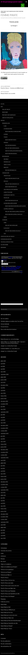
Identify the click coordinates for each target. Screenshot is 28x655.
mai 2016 (3, 387)
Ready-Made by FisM (5, 607)
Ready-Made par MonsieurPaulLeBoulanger (15, 206)
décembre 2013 (4, 425)
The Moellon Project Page (7, 241)
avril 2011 (3, 503)
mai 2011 (3, 500)
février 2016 (3, 396)
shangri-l (3, 345)
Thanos (5, 137)
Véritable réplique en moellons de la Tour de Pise (12, 321)
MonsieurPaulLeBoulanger (10, 203)
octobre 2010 (4, 519)
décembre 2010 (4, 514)
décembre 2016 (4, 385)
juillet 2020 (3, 377)
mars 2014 (3, 422)
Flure (5, 126)
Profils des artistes (5, 601)
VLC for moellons (5, 318)
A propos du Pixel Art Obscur (7, 236)
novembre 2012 (4, 452)
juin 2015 (3, 406)
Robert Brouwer (4, 339)
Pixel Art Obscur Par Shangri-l (12, 148)
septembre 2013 (4, 433)
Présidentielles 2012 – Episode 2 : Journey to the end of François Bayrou (13, 342)
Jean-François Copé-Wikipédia (11, 189)
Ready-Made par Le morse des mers (13, 131)
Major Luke (6, 197)
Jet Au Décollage (15, 339)
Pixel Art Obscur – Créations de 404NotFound (14, 87)
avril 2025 (3, 363)
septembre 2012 (4, 457)
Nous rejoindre (4, 244)
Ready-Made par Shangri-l (11, 153)
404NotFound (7, 175)
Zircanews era (5, 156)
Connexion (3, 638)
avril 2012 (3, 471)
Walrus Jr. (6, 167)
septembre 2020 (4, 374)
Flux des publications (5, 641)
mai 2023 (3, 369)
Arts (2, 106)
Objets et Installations (7, 117)
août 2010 (3, 524)
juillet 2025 (3, 361)
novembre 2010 (4, 516)
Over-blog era (5, 172)
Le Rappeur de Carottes (9, 195)
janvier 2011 (3, 511)
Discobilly (6, 159)
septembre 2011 (4, 490)
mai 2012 (3, 468)
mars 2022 (3, 371)
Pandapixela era (6, 123)
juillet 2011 (3, 495)
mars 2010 (3, 538)
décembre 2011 (4, 481)
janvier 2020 (3, 379)
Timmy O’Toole (7, 164)
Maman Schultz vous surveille (14, 92)
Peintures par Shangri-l (10, 145)
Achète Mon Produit (12, 345)
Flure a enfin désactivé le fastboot (8, 329)
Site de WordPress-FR (6, 646)
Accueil (2, 103)
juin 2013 (3, 436)
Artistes (3, 120)
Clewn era (4, 219)
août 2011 (3, 492)
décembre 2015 (4, 401)
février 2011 (3, 508)
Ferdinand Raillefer (5, 348)
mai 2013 (3, 438)
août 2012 (3, 460)
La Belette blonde (8, 192)
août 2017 (3, 382)
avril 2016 (3, 390)
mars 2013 (3, 441)
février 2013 (3, 444)
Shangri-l (6, 142)
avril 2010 (3, 535)
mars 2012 (3, 473)
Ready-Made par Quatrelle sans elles (13, 214)
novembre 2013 (4, 428)
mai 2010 (3, 532)
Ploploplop (6, 228)
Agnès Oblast (4, 341)
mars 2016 (3, 393)
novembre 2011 (4, 484)
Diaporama (3, 247)
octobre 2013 (4, 430)
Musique (3, 558)
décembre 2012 (4, 449)
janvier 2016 (3, 398)
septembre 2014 (4, 412)
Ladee (5, 222)
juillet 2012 (3, 463)
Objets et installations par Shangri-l (14, 150)
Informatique (4, 548)
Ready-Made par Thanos (10, 139)
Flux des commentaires (6, 643)
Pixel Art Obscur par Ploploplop (12, 230)
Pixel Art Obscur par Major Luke (8, 588)
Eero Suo (6, 181)
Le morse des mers (8, 128)
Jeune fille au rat (16, 348)
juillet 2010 (3, 527)
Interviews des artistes (6, 239)
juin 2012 (3, 465)
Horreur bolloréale (5, 324)
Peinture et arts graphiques (8, 11)
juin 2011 (3, 498)
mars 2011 (3, 506)
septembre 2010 (4, 522)
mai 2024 (3, 366)
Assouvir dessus (4, 326)
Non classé (3, 561)
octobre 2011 (4, 487)
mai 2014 (3, 417)
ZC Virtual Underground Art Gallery (11, 2)
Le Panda (6, 134)
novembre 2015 (4, 404)
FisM (5, 233)
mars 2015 (3, 409)
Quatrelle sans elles (8, 208)
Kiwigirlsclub (7, 161)
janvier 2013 (3, 447)
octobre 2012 (4, 455)
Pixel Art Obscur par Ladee (11, 225)
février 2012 (3, 476)
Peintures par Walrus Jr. (10, 170)
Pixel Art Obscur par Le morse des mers (10, 585)
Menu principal (26, 2)
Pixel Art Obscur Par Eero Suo (12, 183)
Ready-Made (5, 112)
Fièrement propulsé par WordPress (8, 653)
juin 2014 (3, 414)
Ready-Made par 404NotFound (12, 178)
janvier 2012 (3, 479)
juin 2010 (3, 530)
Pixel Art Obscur (6, 109)
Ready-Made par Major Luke (11, 200)
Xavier (5, 217)
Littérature (3, 556)
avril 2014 (3, 420)
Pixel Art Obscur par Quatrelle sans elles (15, 211)
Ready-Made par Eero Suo (11, 186)
